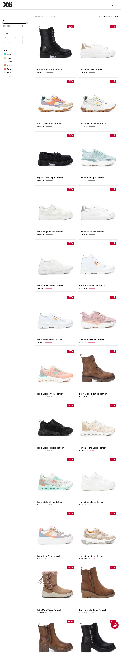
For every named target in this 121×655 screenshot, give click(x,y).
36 (15, 37)
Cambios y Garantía (83, 614)
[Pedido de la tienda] (105, 16)
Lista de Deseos (82, 611)
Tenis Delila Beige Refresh (92, 556)
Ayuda (51, 651)
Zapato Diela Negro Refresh (50, 177)
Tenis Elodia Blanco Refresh (50, 286)
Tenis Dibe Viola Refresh (48, 556)
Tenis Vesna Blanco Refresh (50, 340)
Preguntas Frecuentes (80, 619)
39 (10, 42)
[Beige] (7, 58)
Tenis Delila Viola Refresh (49, 123)
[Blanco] (7, 61)
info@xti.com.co (15, 633)
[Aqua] (7, 54)
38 (5, 42)
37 (20, 37)
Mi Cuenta (79, 603)
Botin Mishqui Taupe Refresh (93, 394)
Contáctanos (56, 621)
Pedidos (78, 607)
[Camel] (7, 65)
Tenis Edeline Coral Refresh (50, 394)
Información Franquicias (105, 634)
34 (5, 37)
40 (15, 42)
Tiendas (54, 617)
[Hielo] (7, 72)
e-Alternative (73, 651)
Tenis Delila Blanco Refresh (92, 123)
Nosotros (55, 603)
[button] (115, 625)
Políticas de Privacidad (37, 651)
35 (10, 37)
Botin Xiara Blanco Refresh (92, 286)
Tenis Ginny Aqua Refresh (91, 177)
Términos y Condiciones (56, 612)
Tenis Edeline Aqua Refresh (50, 502)
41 (20, 42)
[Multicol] (8, 76)
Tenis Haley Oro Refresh (91, 69)
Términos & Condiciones (16, 651)
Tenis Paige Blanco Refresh (50, 231)
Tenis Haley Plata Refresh (91, 231)
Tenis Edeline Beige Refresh (92, 448)
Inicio (37, 16)
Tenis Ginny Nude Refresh (91, 340)
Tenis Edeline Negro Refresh (50, 448)
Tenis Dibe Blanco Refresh (92, 502)
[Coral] (7, 68)
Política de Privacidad (60, 607)
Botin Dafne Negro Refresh (49, 69)
